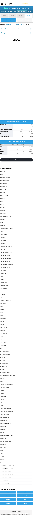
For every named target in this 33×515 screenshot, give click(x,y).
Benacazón (3, 213)
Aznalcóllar (3, 207)
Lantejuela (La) (3, 333)
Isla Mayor (2, 330)
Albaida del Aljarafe (5, 177)
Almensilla (2, 198)
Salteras (2, 432)
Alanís (1, 174)
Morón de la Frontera (5, 372)
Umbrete (2, 459)
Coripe (1, 276)
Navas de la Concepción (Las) (7, 375)
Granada (25, 496)
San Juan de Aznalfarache (6, 435)
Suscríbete (25, 3)
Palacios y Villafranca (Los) (6, 384)
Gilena (1, 312)
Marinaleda (3, 360)
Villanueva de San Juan (6, 477)
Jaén (25, 499)
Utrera (1, 462)
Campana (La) (3, 234)
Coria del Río (3, 273)
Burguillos (2, 225)
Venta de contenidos (12, 513)
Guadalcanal (3, 318)
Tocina (1, 453)
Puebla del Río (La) (4, 414)
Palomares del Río (4, 387)
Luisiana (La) (3, 345)
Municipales (8, 20)
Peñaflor (2, 399)
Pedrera (2, 393)
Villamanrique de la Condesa (7, 468)
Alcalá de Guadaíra (4, 180)
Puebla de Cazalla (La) (5, 408)
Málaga (8, 503)
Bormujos (2, 219)
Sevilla (1, 450)
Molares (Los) (3, 366)
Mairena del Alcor (4, 351)
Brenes (2, 222)
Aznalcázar (3, 204)
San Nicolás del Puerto (5, 441)
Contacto (5, 513)
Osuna (1, 381)
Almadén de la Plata (5, 195)
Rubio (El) (2, 429)
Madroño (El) (3, 348)
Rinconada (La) (3, 420)
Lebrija (1, 336)
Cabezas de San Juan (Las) (6, 228)
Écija (1, 291)
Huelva (8, 499)
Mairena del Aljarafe (5, 354)
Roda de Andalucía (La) (5, 423)
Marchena (2, 357)
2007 (28, 16)
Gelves (1, 306)
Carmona (2, 243)
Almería (8, 492)
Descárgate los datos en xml (16, 160)
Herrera (2, 324)
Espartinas (2, 294)
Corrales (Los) (3, 282)
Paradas (2, 390)
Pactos (30, 12)
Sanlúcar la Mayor (4, 438)
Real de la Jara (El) (4, 417)
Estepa (1, 297)
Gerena (2, 309)
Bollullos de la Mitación (5, 216)
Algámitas (2, 192)
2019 (4, 16)
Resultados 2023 (11, 12)
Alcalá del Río (3, 183)
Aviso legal (25, 513)
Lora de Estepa (3, 339)
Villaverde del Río (4, 480)
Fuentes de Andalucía (5, 300)
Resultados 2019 (22, 12)
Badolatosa (3, 210)
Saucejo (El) (3, 447)
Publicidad (20, 513)
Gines (1, 315)
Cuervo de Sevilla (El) (5, 285)
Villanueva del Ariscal (5, 471)
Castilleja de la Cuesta (5, 258)
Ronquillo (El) (3, 426)
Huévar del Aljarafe (5, 327)
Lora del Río (3, 342)
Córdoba (8, 496)
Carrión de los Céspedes (6, 246)
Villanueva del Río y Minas (6, 474)
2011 (20, 16)
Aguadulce (2, 171)
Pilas (1, 402)
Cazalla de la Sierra (5, 267)
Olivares (2, 378)
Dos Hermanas (3, 288)
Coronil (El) (2, 279)
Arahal (1, 201)
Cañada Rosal (3, 240)
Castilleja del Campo (5, 261)
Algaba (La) (3, 189)
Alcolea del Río (3, 186)
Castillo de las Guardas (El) (6, 264)
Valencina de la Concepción (7, 465)
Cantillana (2, 237)
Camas (1, 231)
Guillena (2, 321)
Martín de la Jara (4, 363)
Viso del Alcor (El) (4, 483)
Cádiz (24, 492)
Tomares (2, 456)
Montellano (2, 369)
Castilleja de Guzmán (5, 255)
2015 (12, 16)
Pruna (1, 405)
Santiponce (3, 444)
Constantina (3, 270)
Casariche (2, 249)
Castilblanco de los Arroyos (6, 252)
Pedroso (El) (3, 396)
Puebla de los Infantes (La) (6, 411)
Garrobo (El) (3, 303)
